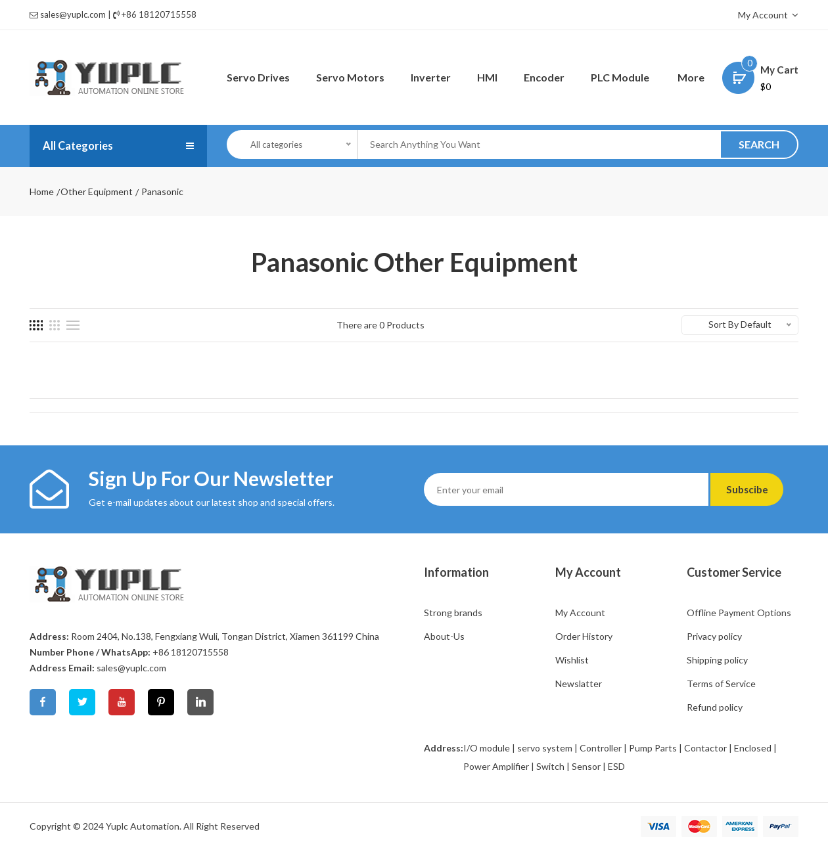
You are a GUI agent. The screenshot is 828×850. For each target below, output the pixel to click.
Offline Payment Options (739, 612)
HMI (487, 77)
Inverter (431, 77)
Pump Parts (653, 747)
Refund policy (715, 707)
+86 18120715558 (159, 14)
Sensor (586, 766)
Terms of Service (721, 683)
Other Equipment (96, 191)
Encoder (544, 77)
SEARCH (759, 144)
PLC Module (620, 77)
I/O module (486, 747)
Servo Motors (350, 77)
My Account (768, 14)
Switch (550, 766)
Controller (601, 747)
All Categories (81, 146)
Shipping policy (717, 659)
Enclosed (752, 747)
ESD (616, 766)
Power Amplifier (496, 766)
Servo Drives (258, 77)
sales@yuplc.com (73, 14)
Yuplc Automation (142, 826)
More (691, 77)
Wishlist (572, 659)
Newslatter (578, 683)
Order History (583, 636)
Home (42, 191)
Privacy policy (714, 636)
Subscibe (754, 489)
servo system (544, 747)
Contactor (705, 747)
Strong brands (453, 612)
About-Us (444, 636)
